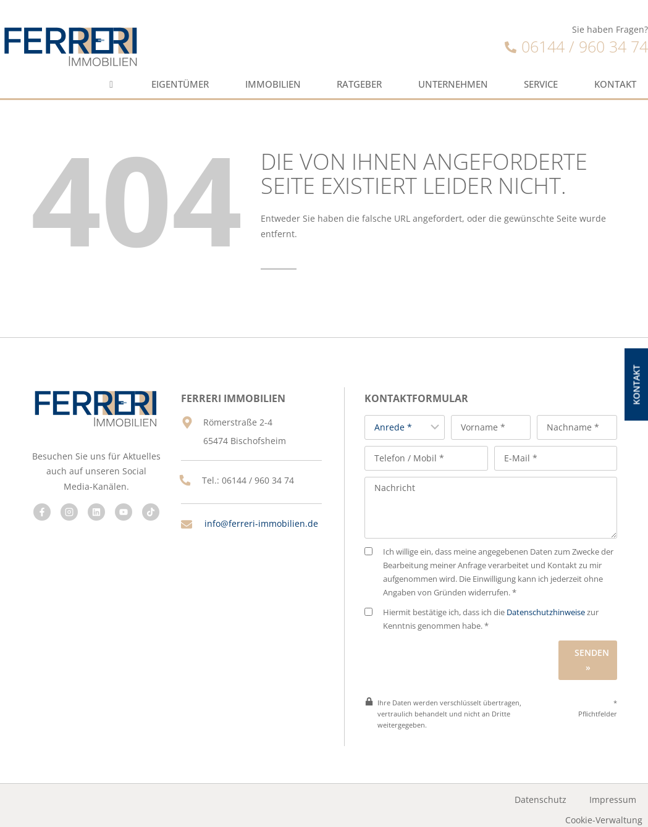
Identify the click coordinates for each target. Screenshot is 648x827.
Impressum (613, 791)
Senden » (595, 650)
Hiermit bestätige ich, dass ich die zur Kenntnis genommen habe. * (493, 610)
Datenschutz (541, 791)
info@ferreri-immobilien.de (250, 529)
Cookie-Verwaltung (604, 811)
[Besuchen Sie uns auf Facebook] (40, 507)
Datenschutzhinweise (557, 603)
